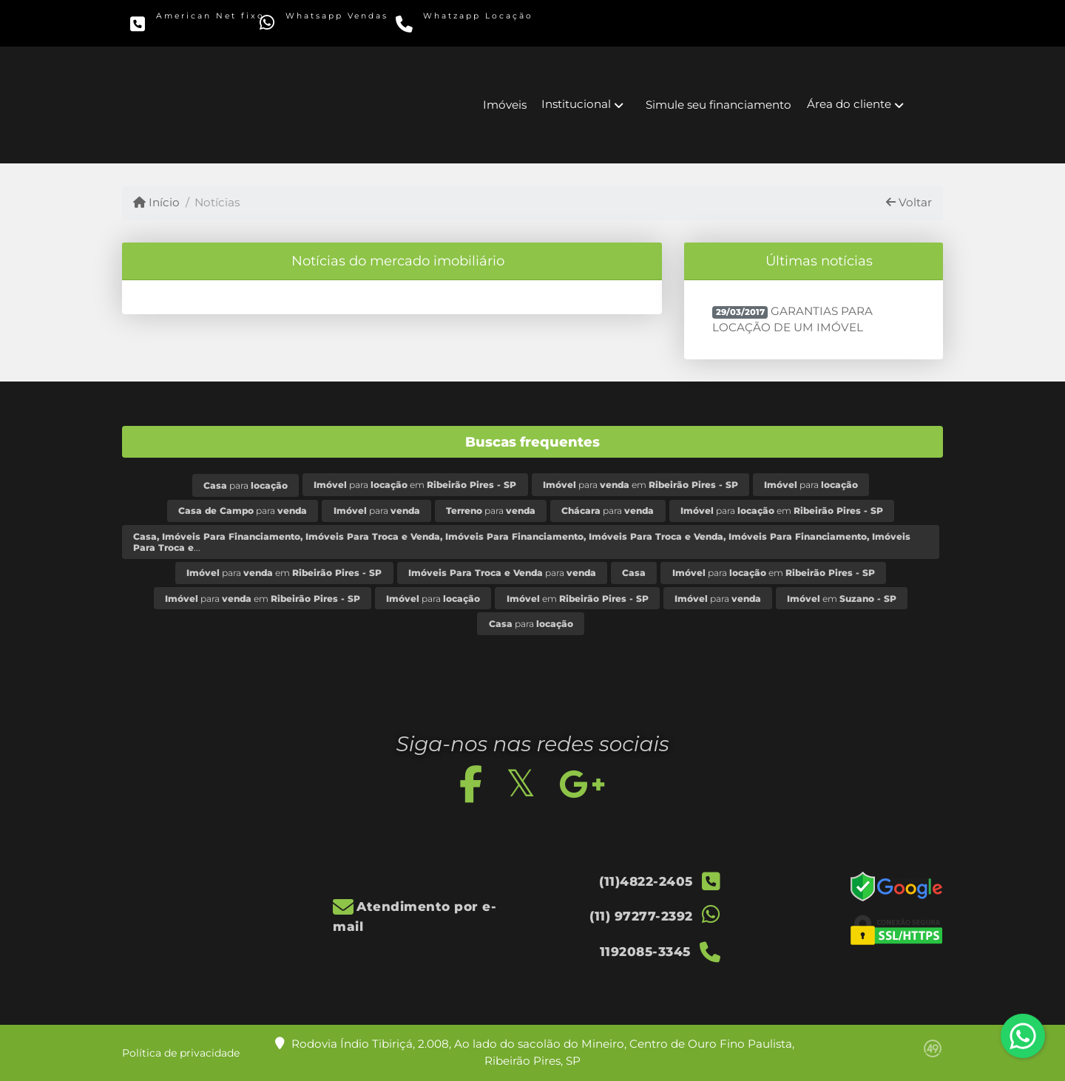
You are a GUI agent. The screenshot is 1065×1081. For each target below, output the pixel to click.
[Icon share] (679, 23)
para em (415, 484)
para (245, 485)
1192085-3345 (466, 26)
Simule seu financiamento (718, 105)
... (521, 542)
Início (156, 202)
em (578, 598)
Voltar (909, 202)
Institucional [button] (576, 104)
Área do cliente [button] (849, 104)
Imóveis (505, 105)
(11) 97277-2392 (334, 26)
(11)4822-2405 (201, 26)
